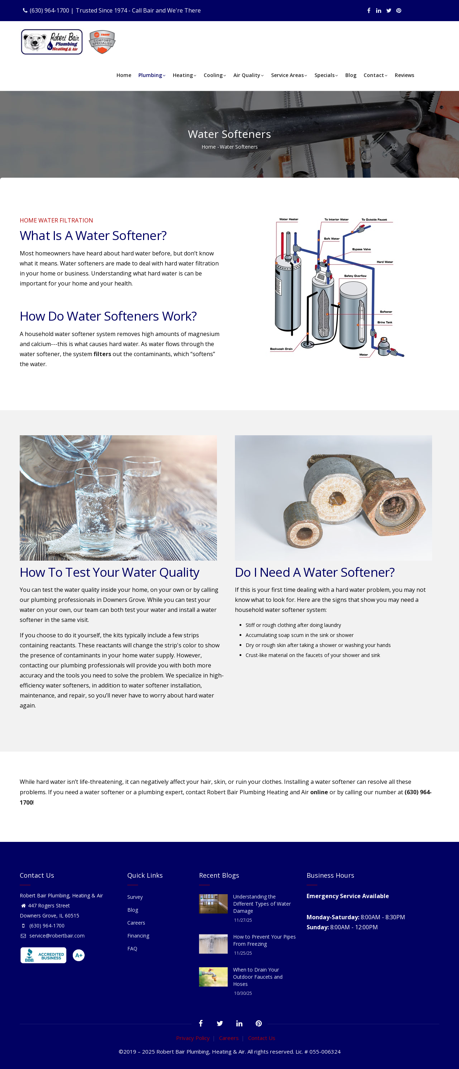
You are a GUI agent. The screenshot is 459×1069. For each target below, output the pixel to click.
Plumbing (152, 76)
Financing (138, 935)
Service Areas (289, 76)
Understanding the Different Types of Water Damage (262, 903)
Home (124, 75)
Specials (326, 76)
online (319, 792)
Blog (350, 75)
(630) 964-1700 (49, 10)
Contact (376, 76)
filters (102, 354)
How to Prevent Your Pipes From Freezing (264, 940)
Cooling (215, 76)
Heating (185, 76)
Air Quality (248, 76)
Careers (136, 922)
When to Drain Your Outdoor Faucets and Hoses (258, 976)
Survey (135, 896)
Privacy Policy (193, 1037)
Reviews (404, 75)
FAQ (132, 948)
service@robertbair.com (52, 935)
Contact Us (261, 1037)
